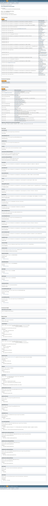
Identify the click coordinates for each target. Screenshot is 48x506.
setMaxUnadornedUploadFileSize (19, 124)
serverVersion (40, 67)
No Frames (12, 2)
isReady (15, 113)
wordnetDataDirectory (41, 77)
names (39, 59)
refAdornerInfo (40, 65)
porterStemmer (40, 63)
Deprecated (12, 499)
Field (5, 3)
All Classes (17, 2)
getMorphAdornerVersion (18, 107)
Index (15, 499)
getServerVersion (17, 109)
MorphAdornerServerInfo (22, 29)
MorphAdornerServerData (5, 86)
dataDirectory (40, 31)
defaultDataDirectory (41, 33)
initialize (16, 111)
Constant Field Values (6, 267)
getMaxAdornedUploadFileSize (19, 103)
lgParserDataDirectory (42, 51)
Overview (1, 499)
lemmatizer (40, 49)
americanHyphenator (41, 21)
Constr (7, 3)
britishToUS (40, 25)
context (39, 27)
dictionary (40, 35)
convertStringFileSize (18, 94)
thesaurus (39, 75)
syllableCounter (41, 73)
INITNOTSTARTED (40, 44)
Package (4, 499)
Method (9, 3)
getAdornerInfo (16, 96)
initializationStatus (41, 41)
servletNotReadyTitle (41, 71)
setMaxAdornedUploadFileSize (19, 122)
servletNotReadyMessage (42, 69)
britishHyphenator (41, 23)
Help (16, 499)
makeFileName (16, 115)
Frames (10, 2)
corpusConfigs (40, 29)
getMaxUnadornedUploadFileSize (19, 105)
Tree (9, 499)
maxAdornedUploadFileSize (42, 54)
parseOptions (40, 61)
